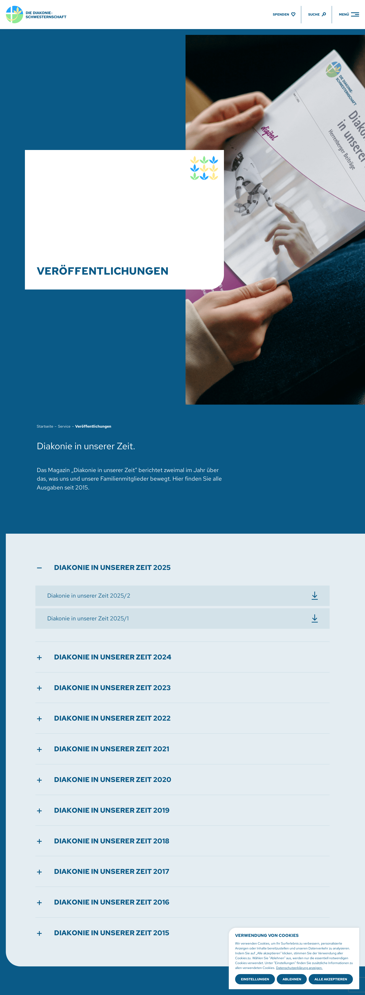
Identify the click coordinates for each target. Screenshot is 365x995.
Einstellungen (255, 979)
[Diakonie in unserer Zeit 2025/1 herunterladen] (182, 618)
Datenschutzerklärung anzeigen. (299, 968)
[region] (294, 958)
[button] (182, 567)
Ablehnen (292, 979)
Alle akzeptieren (330, 979)
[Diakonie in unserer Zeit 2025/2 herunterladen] (182, 596)
